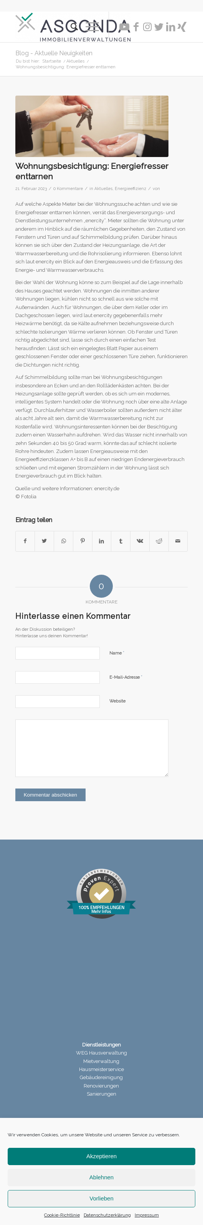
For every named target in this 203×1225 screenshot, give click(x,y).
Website (117, 701)
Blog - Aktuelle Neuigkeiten (53, 53)
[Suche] (70, 27)
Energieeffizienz (130, 188)
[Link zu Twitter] (159, 27)
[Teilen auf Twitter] (44, 541)
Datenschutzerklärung (107, 1215)
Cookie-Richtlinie (62, 1215)
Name (116, 653)
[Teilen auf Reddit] (159, 541)
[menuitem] (70, 27)
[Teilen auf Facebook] (25, 541)
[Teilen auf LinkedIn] (101, 541)
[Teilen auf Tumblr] (120, 541)
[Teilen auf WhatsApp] (63, 541)
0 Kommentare (68, 188)
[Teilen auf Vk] (139, 541)
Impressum (147, 1215)
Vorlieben (101, 1198)
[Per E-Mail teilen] (178, 541)
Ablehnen (101, 1177)
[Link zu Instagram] (147, 27)
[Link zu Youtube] (124, 27)
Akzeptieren (101, 1156)
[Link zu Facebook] (136, 27)
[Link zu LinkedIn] (170, 27)
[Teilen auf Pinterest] (82, 541)
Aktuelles (103, 188)
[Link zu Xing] (182, 27)
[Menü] (88, 27)
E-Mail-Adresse (125, 677)
